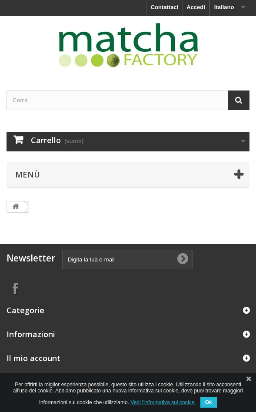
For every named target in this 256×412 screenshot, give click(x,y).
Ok (208, 402)
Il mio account (33, 358)
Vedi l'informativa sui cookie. (163, 402)
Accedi (195, 7)
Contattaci (165, 7)
